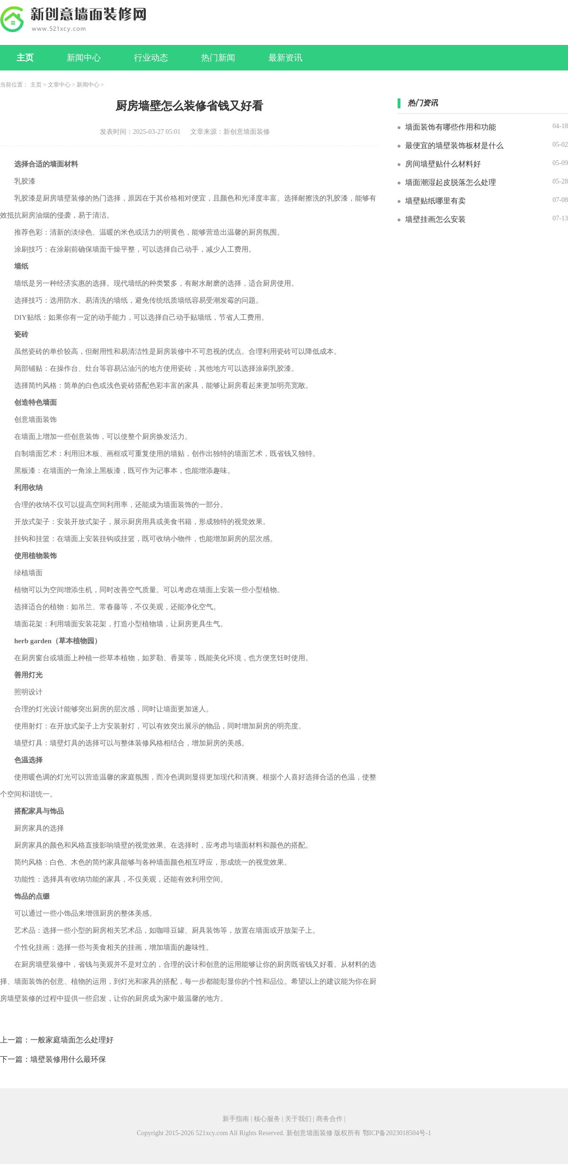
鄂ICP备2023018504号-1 (397, 1133)
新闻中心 (84, 57)
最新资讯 (285, 57)
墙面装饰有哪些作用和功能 (450, 127)
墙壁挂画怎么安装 (435, 219)
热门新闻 (218, 57)
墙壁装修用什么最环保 (68, 1059)
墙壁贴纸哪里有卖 (435, 201)
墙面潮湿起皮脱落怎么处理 (450, 182)
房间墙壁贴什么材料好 (443, 164)
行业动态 (151, 57)
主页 (25, 57)
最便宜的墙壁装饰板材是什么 (454, 145)
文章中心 (59, 84)
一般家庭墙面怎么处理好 (72, 1040)
